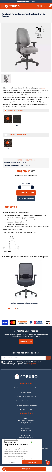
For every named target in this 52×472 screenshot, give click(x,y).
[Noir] (8, 143)
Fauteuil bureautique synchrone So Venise (23, 303)
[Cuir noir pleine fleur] (17, 119)
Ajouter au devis (26, 198)
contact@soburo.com (26, 437)
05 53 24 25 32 (26, 431)
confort (43, 88)
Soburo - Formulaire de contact (26, 401)
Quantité (26, 184)
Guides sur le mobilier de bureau (26, 405)
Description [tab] (11, 207)
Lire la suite (7, 251)
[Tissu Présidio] (8, 119)
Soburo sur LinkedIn (26, 409)
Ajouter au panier (26, 193)
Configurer (26, 469)
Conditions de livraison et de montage (26, 388)
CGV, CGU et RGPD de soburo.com (26, 396)
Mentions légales (26, 392)
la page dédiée (32, 364)
